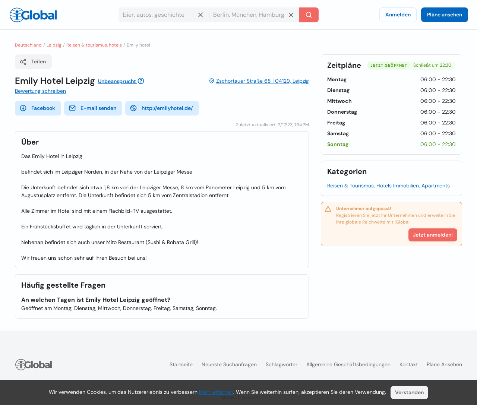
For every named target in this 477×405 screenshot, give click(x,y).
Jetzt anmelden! (433, 234)
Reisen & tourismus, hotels (94, 45)
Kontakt (408, 364)
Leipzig (54, 45)
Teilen (32, 62)
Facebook (37, 108)
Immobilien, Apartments (421, 185)
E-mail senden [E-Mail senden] (92, 108)
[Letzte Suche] (309, 14)
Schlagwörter (281, 364)
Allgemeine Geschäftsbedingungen (348, 364)
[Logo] (33, 14)
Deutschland (28, 45)
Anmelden (398, 14)
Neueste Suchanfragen (229, 364)
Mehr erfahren (216, 392)
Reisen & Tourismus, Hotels (359, 185)
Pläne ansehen (444, 14)
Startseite (181, 364)
